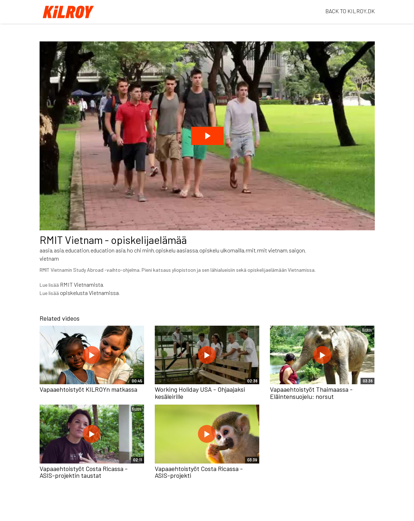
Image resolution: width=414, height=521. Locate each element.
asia (59, 250)
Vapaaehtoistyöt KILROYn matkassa (88, 389)
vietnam (49, 258)
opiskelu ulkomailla (221, 250)
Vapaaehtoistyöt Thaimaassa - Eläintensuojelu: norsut (311, 392)
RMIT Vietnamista (81, 284)
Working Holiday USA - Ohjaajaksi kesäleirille (200, 392)
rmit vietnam (272, 250)
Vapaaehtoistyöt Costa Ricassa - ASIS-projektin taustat (84, 472)
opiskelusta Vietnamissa (89, 292)
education (77, 250)
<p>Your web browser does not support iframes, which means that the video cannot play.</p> (207, 135)
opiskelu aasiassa (176, 250)
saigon (297, 250)
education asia (108, 250)
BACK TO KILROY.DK (350, 10)
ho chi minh (140, 250)
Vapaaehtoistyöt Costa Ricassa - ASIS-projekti (199, 472)
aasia (46, 250)
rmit (251, 250)
